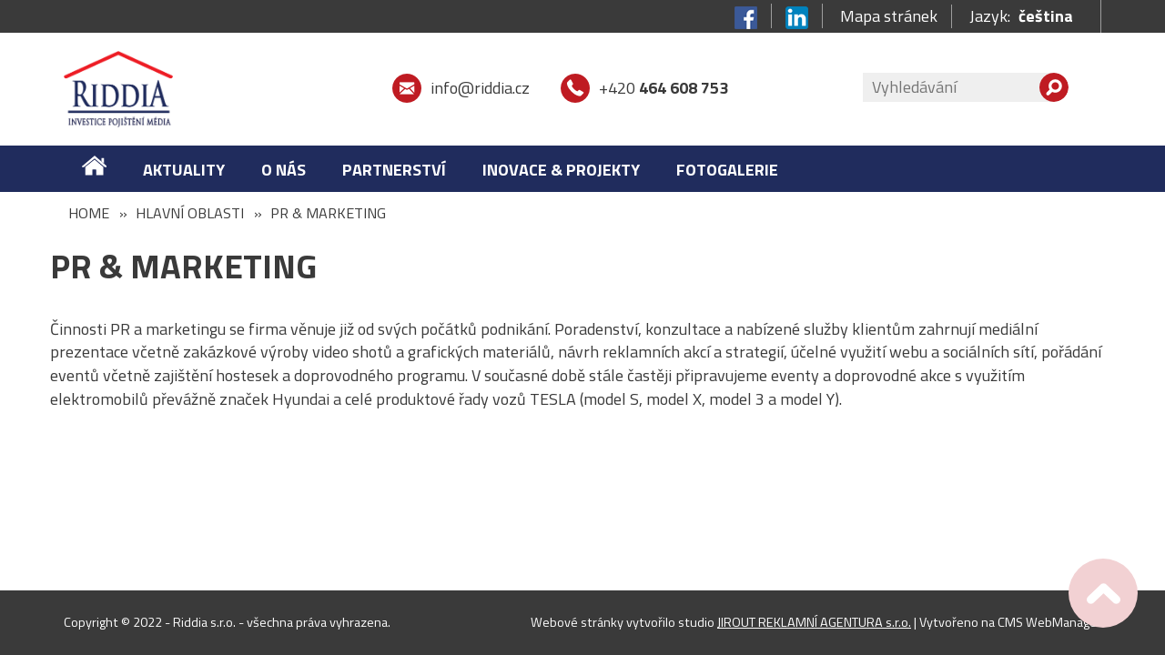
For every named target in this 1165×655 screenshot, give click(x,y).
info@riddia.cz (480, 88)
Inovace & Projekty (561, 169)
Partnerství (394, 169)
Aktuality (184, 169)
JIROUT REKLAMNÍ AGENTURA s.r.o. (814, 622)
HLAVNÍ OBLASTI (190, 213)
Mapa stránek (888, 16)
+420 (663, 88)
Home (88, 213)
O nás (283, 169)
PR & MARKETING (328, 213)
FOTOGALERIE (727, 169)
